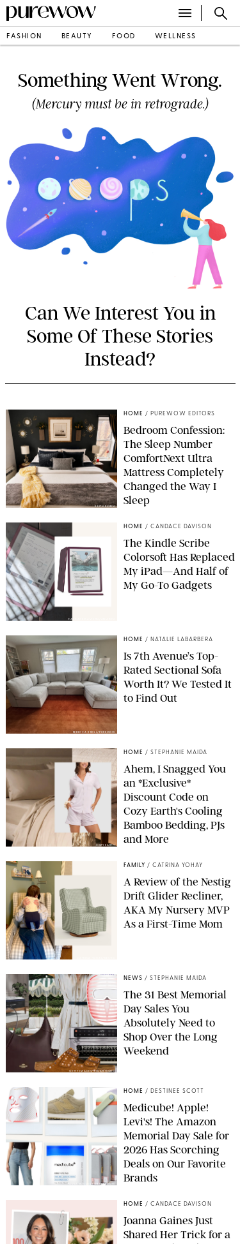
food (124, 36)
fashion (24, 36)
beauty (77, 36)
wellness (175, 36)
